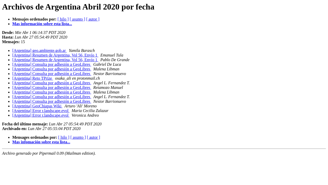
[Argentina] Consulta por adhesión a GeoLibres (51, 64)
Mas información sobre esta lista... (42, 24)
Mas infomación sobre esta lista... (41, 142)
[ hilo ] (63, 19)
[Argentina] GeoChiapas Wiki (37, 106)
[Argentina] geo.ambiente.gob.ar (39, 50)
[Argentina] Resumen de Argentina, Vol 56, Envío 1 (55, 55)
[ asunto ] (77, 19)
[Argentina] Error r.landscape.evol (40, 110)
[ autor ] (92, 19)
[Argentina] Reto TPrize (32, 78)
